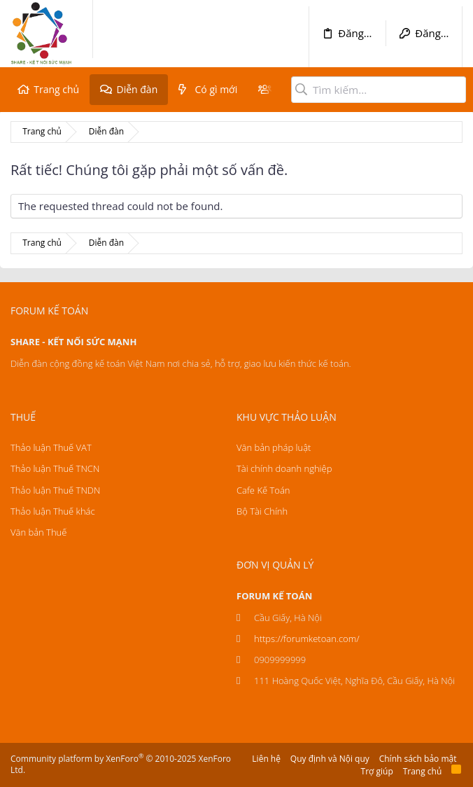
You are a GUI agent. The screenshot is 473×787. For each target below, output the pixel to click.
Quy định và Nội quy (329, 759)
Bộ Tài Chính (262, 511)
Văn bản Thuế (38, 532)
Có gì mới (216, 89)
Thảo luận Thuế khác (52, 511)
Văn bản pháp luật (273, 447)
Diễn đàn (136, 89)
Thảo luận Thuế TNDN (55, 490)
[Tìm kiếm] (378, 89)
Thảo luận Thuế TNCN (54, 468)
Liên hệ (266, 759)
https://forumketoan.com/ (307, 638)
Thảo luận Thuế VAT (51, 447)
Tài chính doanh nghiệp (284, 468)
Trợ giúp (377, 771)
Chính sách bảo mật (418, 759)
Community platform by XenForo (120, 764)
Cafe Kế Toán (263, 490)
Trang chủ (56, 89)
